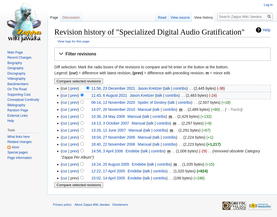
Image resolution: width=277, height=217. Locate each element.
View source (180, 17)
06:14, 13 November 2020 (113, 102)
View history (203, 17)
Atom (15, 147)
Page (54, 17)
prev (74, 88)
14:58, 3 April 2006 (107, 151)
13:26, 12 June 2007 (108, 130)
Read (162, 17)
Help (267, 30)
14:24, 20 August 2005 (110, 164)
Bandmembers (17, 84)
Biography (14, 63)
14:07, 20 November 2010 (113, 109)
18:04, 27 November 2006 (113, 137)
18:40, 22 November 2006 (113, 144)
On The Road (17, 89)
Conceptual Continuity (23, 100)
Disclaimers (120, 204)
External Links (17, 116)
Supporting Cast (19, 94)
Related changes (19, 142)
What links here (18, 137)
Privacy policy (62, 204)
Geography (15, 68)
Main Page (15, 52)
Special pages (17, 152)
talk (167, 88)
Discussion (71, 17)
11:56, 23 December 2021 (113, 88)
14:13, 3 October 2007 (110, 123)
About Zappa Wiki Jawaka (92, 204)
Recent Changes (19, 57)
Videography (16, 79)
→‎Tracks (233, 109)
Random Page (17, 110)
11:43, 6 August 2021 (109, 95)
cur (64, 95)
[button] (162, 54)
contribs (179, 88)
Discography (16, 73)
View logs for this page (74, 41)
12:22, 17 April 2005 (108, 171)
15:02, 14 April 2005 (108, 178)
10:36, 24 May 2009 (108, 116)
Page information (19, 158)
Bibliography (16, 105)
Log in (268, 5)
